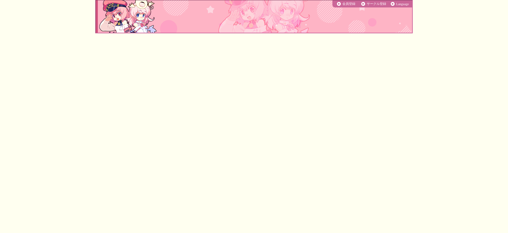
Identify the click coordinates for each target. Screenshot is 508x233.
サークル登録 (376, 4)
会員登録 (348, 4)
